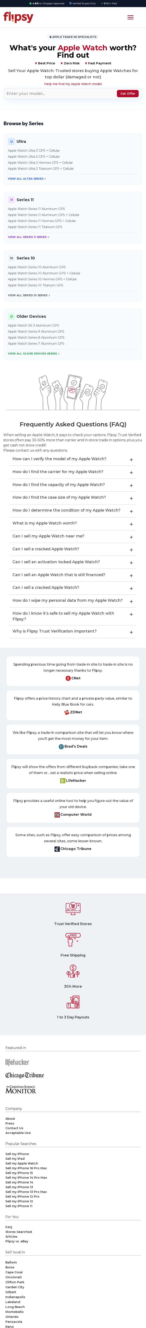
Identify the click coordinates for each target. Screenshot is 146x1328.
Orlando (12, 1325)
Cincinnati (13, 1286)
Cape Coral (14, 1281)
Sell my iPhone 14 (19, 1191)
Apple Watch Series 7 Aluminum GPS (36, 343)
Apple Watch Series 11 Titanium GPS (35, 227)
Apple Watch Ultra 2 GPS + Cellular (34, 157)
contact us (25, 450)
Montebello (14, 1320)
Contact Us (14, 1137)
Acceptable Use (18, 1142)
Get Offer (127, 94)
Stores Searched (18, 1241)
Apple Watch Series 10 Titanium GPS (35, 285)
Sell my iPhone (17, 1163)
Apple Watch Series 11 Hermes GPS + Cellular (42, 221)
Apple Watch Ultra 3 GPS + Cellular (34, 151)
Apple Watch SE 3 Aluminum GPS (33, 325)
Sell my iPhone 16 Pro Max (26, 1177)
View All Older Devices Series (33, 353)
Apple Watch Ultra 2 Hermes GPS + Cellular (40, 163)
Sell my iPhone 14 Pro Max (26, 1186)
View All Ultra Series (27, 178)
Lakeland (12, 1310)
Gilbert (10, 1301)
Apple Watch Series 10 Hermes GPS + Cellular (42, 279)
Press (9, 1132)
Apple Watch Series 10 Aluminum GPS (37, 267)
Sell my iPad (15, 1167)
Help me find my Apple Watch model (73, 84)
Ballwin (11, 1271)
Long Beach (15, 1315)
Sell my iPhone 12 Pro (22, 1205)
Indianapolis (15, 1306)
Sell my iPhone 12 (19, 1210)
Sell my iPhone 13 (19, 1196)
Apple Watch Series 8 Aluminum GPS (36, 337)
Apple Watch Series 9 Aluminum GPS (36, 331)
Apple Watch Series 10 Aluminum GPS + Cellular (44, 273)
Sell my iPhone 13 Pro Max (26, 1201)
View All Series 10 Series (29, 295)
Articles (11, 1245)
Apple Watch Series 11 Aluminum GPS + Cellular (43, 215)
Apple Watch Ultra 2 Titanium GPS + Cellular (41, 169)
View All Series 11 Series (28, 237)
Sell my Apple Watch (21, 1172)
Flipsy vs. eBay (16, 1250)
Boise (9, 1276)
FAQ (8, 1236)
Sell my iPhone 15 (19, 1182)
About (10, 1127)
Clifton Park (14, 1291)
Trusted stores (73, 70)
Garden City (14, 1296)
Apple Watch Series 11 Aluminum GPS (36, 209)
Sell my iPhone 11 (18, 1215)
